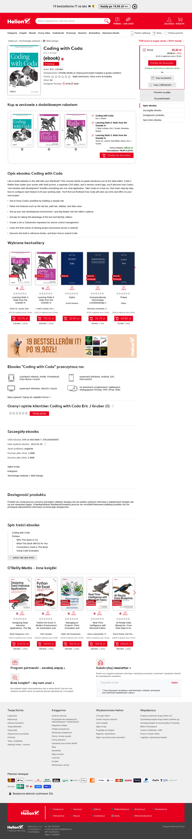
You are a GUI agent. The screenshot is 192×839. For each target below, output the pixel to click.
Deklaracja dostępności (62, 732)
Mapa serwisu (58, 754)
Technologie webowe (18, 475)
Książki (23, 33)
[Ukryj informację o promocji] (135, 7)
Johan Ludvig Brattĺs (95, 634)
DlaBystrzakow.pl (121, 809)
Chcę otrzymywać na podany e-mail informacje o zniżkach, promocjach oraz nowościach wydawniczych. (129, 691)
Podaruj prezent (175, 33)
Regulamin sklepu (59, 725)
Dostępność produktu (153, 115)
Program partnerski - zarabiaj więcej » (37, 668)
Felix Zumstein (46, 634)
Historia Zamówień (16, 723)
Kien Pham (129, 634)
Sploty (117, 816)
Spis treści (152, 120)
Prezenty (11, 737)
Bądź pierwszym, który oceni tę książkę (92, 76)
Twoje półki (12, 730)
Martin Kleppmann (17, 634)
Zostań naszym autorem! (106, 719)
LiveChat (55, 758)
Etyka (72, 297)
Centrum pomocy (59, 716)
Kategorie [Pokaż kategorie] (12, 33)
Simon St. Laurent (103, 141)
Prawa (123, 297)
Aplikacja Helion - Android (19, 744)
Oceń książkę (102, 723)
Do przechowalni (162, 98)
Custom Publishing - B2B (151, 730)
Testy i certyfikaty (15, 741)
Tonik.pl (181, 826)
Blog (54, 747)
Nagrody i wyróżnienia (105, 734)
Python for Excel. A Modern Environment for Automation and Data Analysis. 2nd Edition (46, 628)
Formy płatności (59, 740)
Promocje (71, 33)
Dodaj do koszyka (161, 63)
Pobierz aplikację (142, 33)
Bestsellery (94, 33)
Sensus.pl (77, 809)
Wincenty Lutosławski (95, 309)
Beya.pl (76, 816)
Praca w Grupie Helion (150, 734)
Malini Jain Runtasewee (70, 634)
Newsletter (56, 750)
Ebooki (32, 33)
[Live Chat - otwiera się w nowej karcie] (128, 21)
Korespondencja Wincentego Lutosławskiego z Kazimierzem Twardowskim (97, 302)
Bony (159, 33)
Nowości (82, 33)
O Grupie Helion (103, 716)
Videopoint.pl (58, 816)
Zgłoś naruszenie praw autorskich (110, 737)
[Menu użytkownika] (169, 21)
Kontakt (55, 761)
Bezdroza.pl (140, 809)
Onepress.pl (58, 809)
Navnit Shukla (118, 634)
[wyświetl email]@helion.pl (61, 829)
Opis (149, 105)
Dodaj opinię (39, 413)
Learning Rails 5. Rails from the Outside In (46, 300)
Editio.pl (97, 809)
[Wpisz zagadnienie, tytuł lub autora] (69, 21)
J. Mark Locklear (102, 128)
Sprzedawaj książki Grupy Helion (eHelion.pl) (159, 719)
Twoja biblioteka (14, 726)
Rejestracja (12, 719)
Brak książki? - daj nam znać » (32, 683)
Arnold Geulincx (72, 303)
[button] (134, 267)
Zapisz (174, 682)
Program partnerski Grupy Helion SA (156, 716)
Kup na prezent (163, 78)
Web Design (37, 475)
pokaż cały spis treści (23, 557)
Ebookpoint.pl (161, 809)
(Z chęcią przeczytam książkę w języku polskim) (97, 73)
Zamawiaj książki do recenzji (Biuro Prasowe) (160, 723)
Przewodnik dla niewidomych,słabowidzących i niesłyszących (65, 720)
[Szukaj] (106, 21)
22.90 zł (74, 318)
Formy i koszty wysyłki (61, 736)
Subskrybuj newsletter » (113, 668)
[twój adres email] (132, 682)
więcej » (131, 693)
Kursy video (44, 33)
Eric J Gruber (56, 69)
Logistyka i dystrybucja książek (153, 737)
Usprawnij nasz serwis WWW (64, 743)
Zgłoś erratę (14, 466)
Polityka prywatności (60, 729)
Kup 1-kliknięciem (162, 85)
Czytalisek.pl (99, 816)
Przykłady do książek (105, 730)
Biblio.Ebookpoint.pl (143, 816)
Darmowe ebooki (110, 33)
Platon (123, 303)
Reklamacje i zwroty (60, 765)
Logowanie (12, 716)
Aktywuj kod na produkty (18, 734)
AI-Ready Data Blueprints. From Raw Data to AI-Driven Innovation (123, 626)
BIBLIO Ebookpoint (148, 726)
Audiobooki (58, 33)
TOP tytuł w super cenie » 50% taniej (160, 40)
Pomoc (45, 397)
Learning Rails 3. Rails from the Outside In (20, 300)
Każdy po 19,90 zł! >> (114, 6)
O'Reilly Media (65, 73)
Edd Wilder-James (118, 141)
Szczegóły (152, 110)
